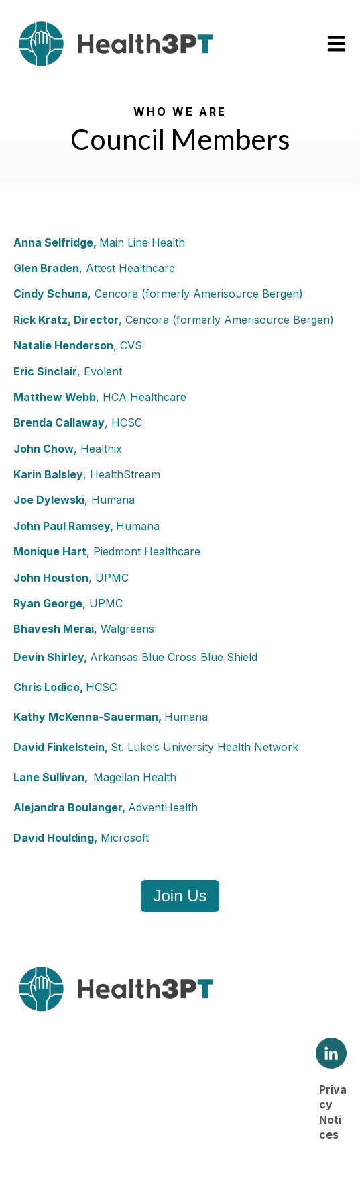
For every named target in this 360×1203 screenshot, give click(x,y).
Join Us (179, 896)
